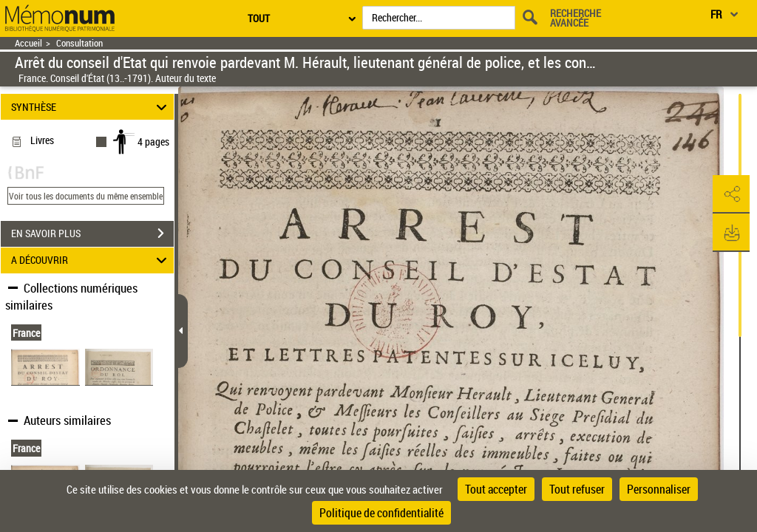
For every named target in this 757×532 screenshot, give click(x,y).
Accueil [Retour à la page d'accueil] (28, 43)
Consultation (79, 43)
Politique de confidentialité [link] (381, 513)
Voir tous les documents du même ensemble (86, 196)
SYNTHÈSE (91, 107)
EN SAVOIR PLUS (92, 233)
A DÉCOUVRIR (91, 260)
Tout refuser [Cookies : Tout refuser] (577, 489)
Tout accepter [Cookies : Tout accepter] (496, 489)
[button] (731, 194)
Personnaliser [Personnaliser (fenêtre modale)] (658, 489)
